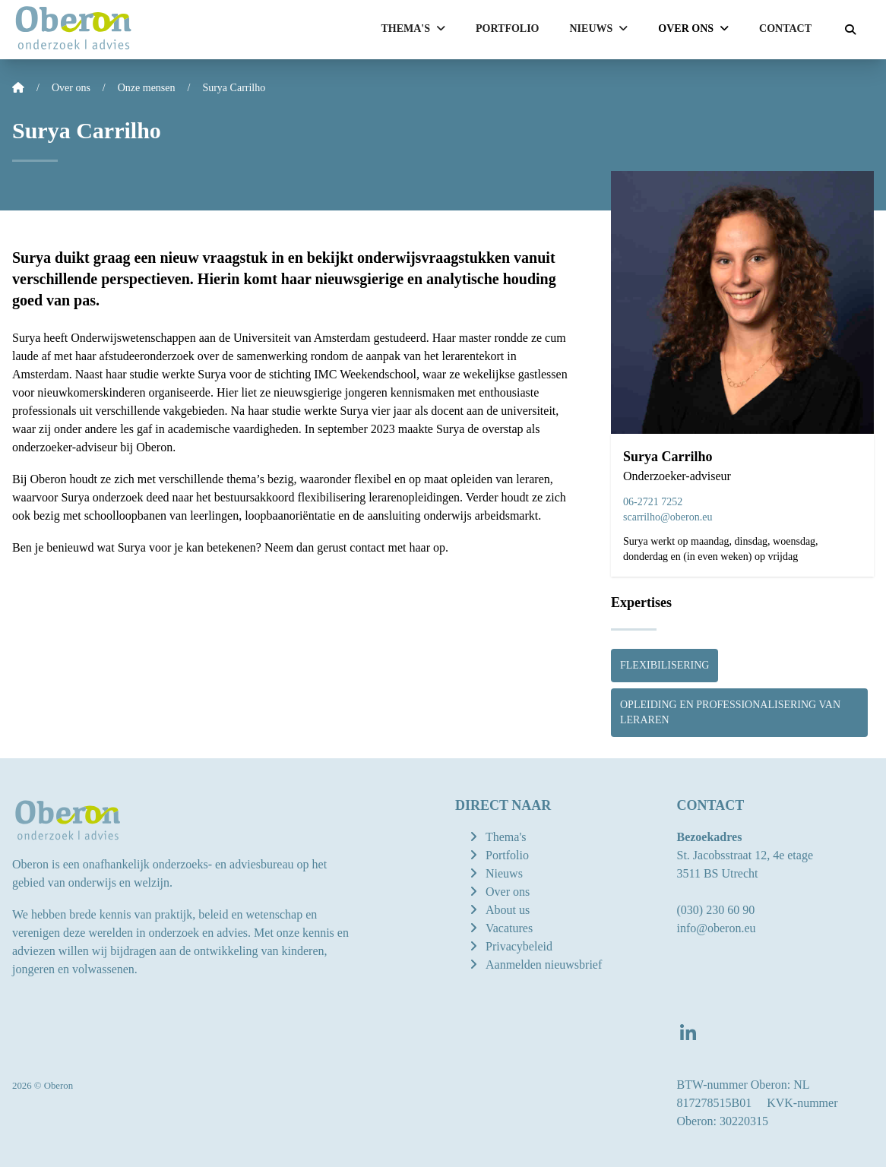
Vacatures (509, 928)
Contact (785, 28)
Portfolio (508, 28)
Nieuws (504, 873)
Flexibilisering (664, 665)
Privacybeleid (519, 946)
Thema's (506, 836)
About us (508, 909)
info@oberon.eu (715, 928)
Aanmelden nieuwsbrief (544, 964)
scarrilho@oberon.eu (667, 517)
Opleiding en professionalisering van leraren (730, 712)
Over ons (508, 891)
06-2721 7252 (652, 502)
